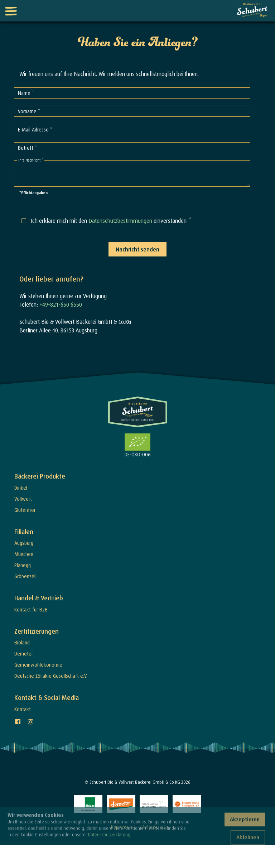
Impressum (122, 827)
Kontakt (22, 709)
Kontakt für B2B (31, 609)
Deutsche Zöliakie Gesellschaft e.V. (50, 676)
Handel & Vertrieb (38, 598)
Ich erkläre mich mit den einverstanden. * (111, 220)
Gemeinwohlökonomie (38, 665)
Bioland (22, 642)
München (23, 554)
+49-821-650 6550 (60, 304)
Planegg (22, 565)
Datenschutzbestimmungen (120, 220)
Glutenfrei (24, 510)
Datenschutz (154, 827)
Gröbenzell (25, 576)
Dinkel (20, 488)
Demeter (23, 653)
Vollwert (23, 499)
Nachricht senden (137, 249)
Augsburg (23, 543)
